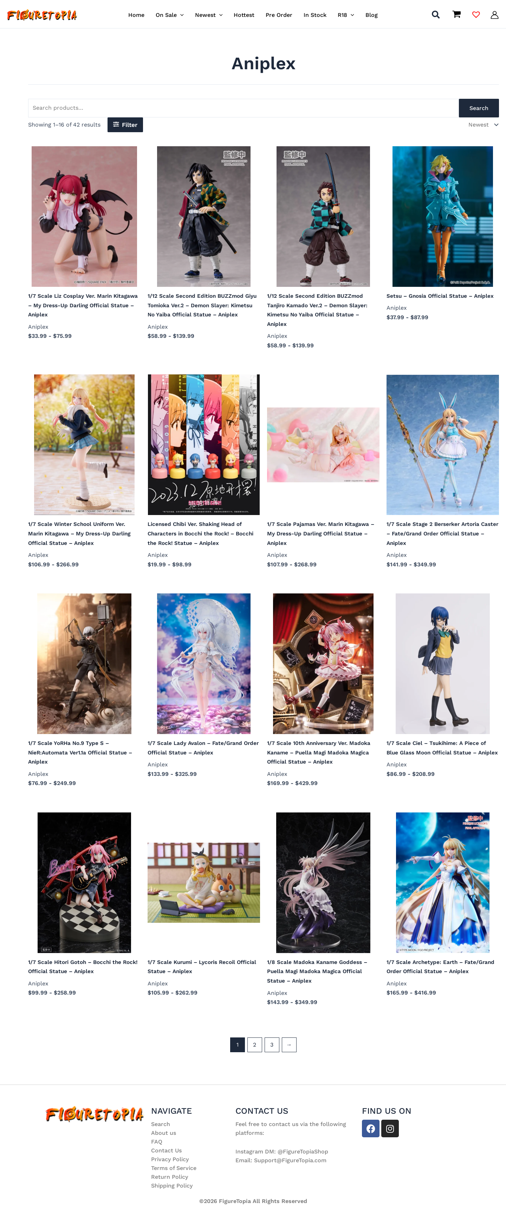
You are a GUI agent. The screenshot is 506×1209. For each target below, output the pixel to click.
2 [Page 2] (254, 1050)
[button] (180, 15)
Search (478, 108)
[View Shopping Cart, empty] (456, 14)
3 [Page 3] (271, 1050)
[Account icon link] (494, 15)
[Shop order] (482, 124)
